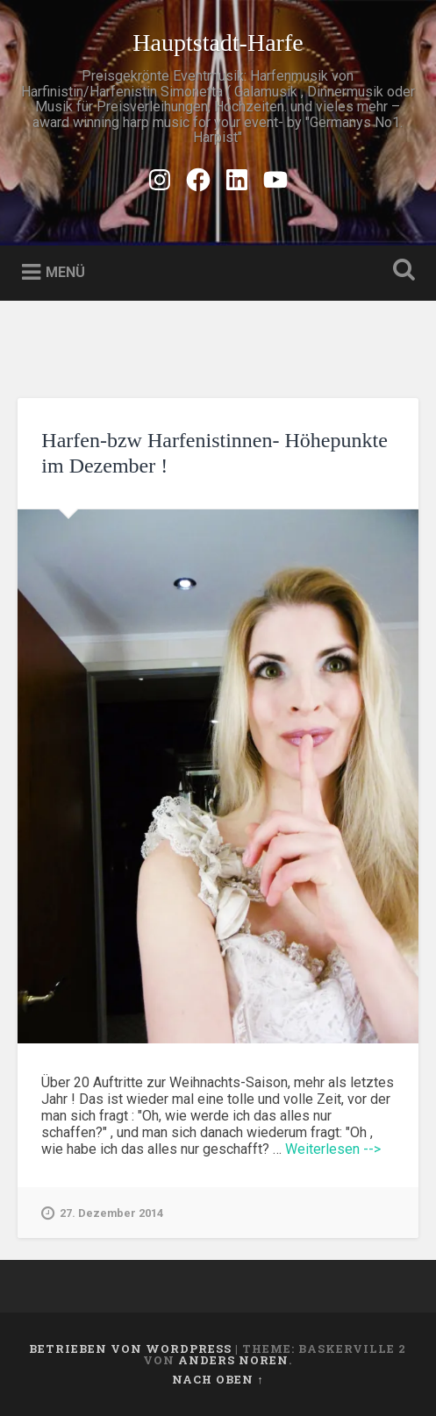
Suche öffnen (400, 271)
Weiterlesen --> (333, 1149)
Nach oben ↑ (217, 1379)
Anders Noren (233, 1360)
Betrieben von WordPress (130, 1348)
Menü (65, 271)
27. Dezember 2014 (102, 1213)
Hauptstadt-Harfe (217, 42)
